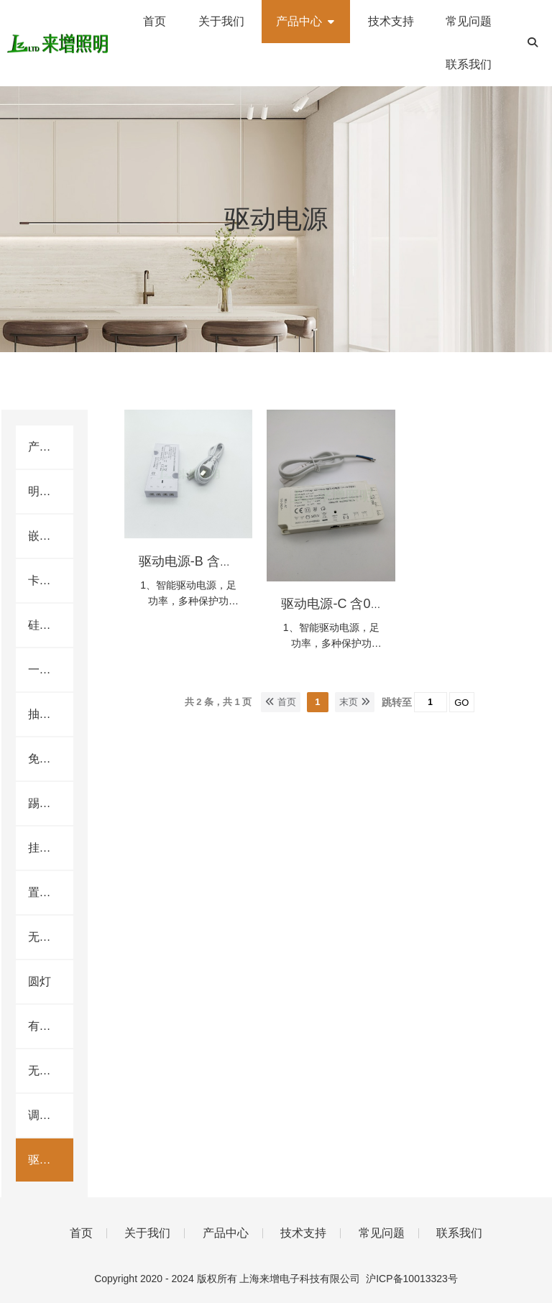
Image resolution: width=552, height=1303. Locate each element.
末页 (354, 701)
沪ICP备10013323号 (412, 1278)
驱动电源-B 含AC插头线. (209, 561)
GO (461, 702)
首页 (280, 701)
